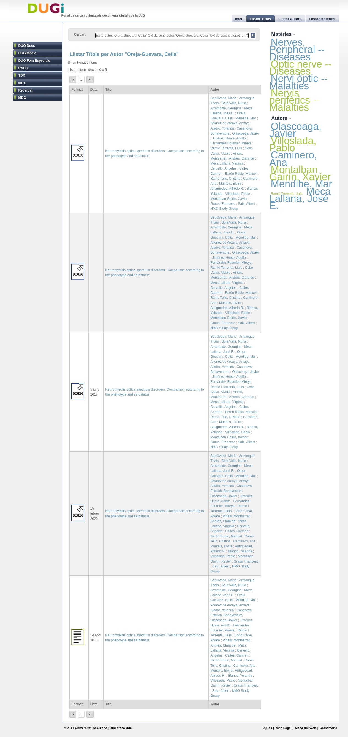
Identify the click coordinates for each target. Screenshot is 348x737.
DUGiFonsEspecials (34, 61)
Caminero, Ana (244, 541)
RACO (23, 68)
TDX (21, 75)
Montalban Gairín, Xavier (228, 199)
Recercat (25, 90)
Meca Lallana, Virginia (226, 163)
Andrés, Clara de (241, 158)
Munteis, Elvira (230, 183)
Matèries (282, 34)
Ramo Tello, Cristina (225, 179)
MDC (22, 98)
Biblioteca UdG (121, 728)
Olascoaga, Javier (245, 133)
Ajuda (267, 728)
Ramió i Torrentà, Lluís (227, 387)
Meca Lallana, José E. (300, 198)
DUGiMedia (27, 53)
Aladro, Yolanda (222, 128)
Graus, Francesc (222, 204)
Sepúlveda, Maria (223, 98)
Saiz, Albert (246, 204)
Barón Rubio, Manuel (241, 174)
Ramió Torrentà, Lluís (226, 268)
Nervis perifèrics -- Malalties (294, 100)
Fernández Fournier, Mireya (230, 143)
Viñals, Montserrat (236, 516)
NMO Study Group (224, 209)
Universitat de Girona (91, 728)
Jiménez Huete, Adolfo (229, 138)
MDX (22, 83)
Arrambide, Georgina (225, 108)
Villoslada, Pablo (237, 194)
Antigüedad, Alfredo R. (227, 188)
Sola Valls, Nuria (234, 103)
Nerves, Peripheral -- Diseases (297, 49)
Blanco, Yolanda (240, 551)
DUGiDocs (26, 46)
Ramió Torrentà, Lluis (226, 148)
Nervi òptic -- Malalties (298, 82)
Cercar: (80, 34)
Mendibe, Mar (246, 118)
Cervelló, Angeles (223, 168)
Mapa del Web (305, 728)
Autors (280, 118)
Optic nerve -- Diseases (300, 67)
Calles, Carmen (236, 531)
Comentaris (328, 728)
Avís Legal (283, 728)
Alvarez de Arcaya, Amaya (229, 123)
